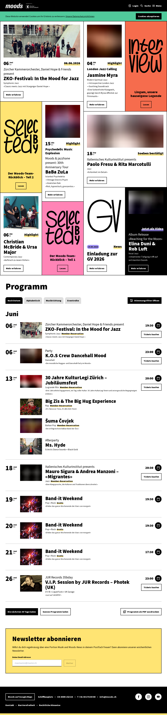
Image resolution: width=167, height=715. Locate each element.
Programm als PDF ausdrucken (141, 611)
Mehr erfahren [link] (13, 94)
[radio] (14, 300)
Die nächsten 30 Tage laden (22, 611)
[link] (14, 5)
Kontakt (9, 705)
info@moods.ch (108, 696)
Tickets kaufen (151, 334)
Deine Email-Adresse (37, 661)
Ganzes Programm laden (55, 611)
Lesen (21, 186)
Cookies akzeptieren (148, 16)
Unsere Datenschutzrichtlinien (80, 16)
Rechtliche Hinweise (49, 705)
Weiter (69, 663)
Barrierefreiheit (26, 705)
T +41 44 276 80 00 (86, 696)
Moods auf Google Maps (20, 696)
